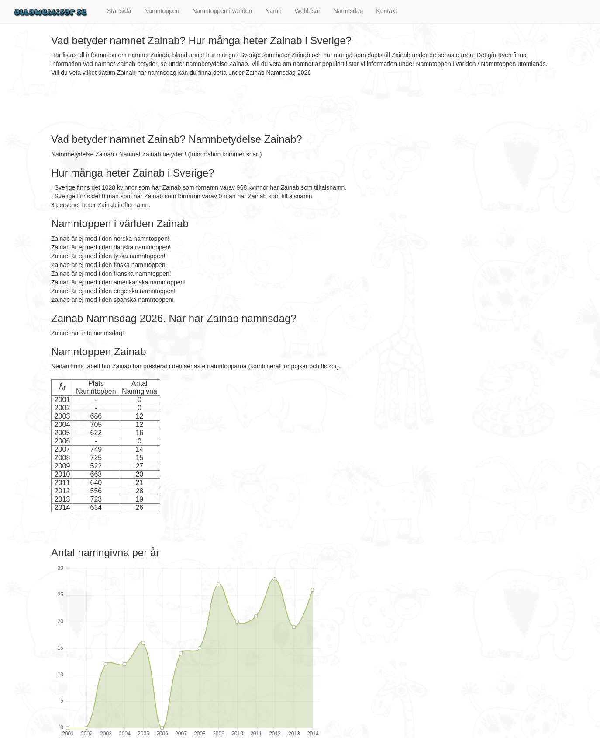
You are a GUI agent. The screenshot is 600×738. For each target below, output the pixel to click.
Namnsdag (348, 10)
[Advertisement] (210, 105)
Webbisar (308, 10)
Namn (273, 10)
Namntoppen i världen (222, 10)
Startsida (119, 10)
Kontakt (386, 10)
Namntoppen (161, 10)
